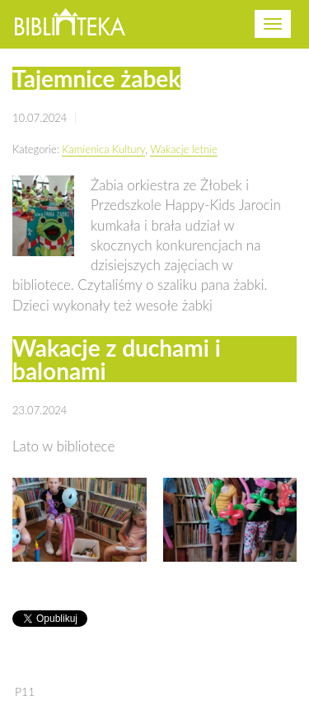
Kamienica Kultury (103, 149)
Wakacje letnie (184, 149)
